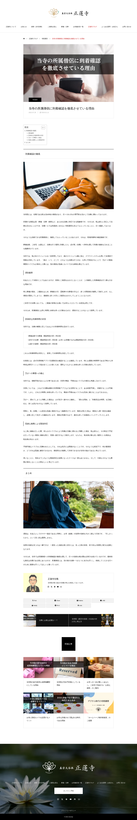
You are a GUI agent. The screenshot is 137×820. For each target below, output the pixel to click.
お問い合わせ (126, 26)
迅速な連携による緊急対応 (36, 140)
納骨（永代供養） (37, 26)
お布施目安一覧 (78, 26)
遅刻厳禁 (31, 133)
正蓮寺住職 (53, 579)
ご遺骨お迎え (52, 26)
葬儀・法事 (65, 26)
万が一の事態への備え (35, 137)
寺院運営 (35, 100)
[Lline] (102, 600)
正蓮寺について (11, 26)
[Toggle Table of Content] (42, 127)
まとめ (28, 142)
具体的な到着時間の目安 (35, 135)
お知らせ (24, 26)
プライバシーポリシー (68, 810)
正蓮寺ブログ (92, 26)
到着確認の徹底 (31, 130)
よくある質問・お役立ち (110, 26)
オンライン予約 (68, 791)
